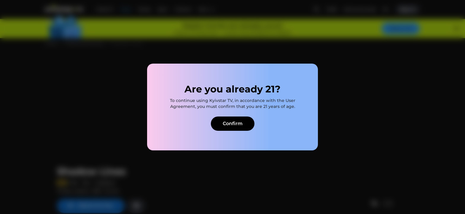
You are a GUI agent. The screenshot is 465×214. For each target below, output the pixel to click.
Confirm (233, 123)
